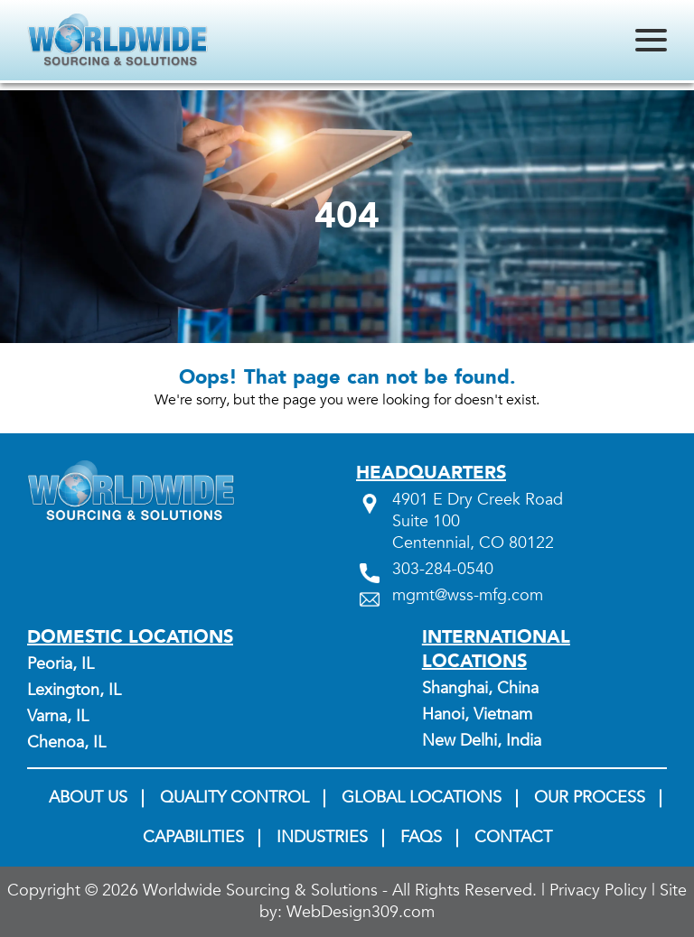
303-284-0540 (442, 569)
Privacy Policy (598, 891)
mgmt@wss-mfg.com (467, 596)
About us (88, 798)
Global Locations (422, 798)
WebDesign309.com (360, 912)
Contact (513, 838)
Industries (322, 838)
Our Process (589, 798)
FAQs (421, 838)
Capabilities (193, 838)
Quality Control (234, 798)
